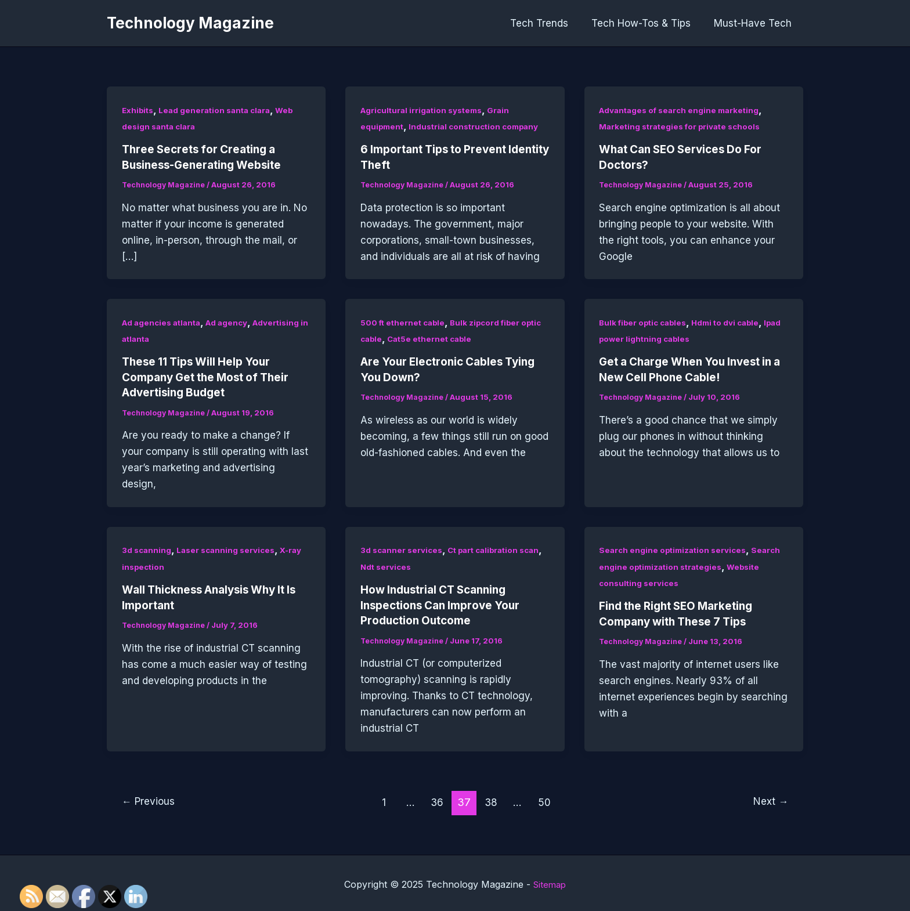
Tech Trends (548, 23)
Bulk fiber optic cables (645, 322)
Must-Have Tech (754, 23)
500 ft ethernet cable (404, 322)
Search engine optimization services (675, 549)
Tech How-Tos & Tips (646, 23)
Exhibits (139, 110)
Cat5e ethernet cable (433, 338)
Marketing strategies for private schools (683, 126)
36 (438, 799)
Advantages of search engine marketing (683, 110)
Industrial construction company (479, 126)
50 (547, 799)
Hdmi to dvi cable (732, 322)
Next (770, 799)
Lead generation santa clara (219, 110)
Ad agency (233, 322)
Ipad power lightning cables (656, 338)
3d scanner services (403, 549)
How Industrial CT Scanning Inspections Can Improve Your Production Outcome (445, 603)
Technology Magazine (190, 23)
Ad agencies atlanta (164, 322)
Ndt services (413, 565)
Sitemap (550, 882)
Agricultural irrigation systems (424, 110)
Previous (150, 799)
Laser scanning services (229, 549)
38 (492, 799)
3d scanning (147, 549)
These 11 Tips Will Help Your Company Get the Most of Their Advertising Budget (211, 377)
